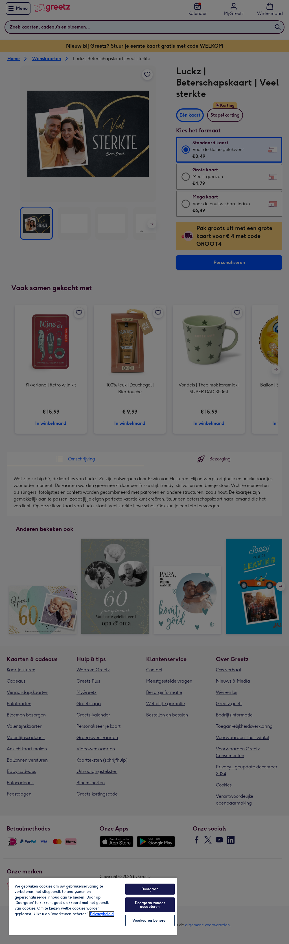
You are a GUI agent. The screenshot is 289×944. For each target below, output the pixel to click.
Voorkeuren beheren (150, 920)
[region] (93, 906)
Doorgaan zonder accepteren (150, 905)
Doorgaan (150, 889)
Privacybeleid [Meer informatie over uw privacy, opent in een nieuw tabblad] (102, 914)
